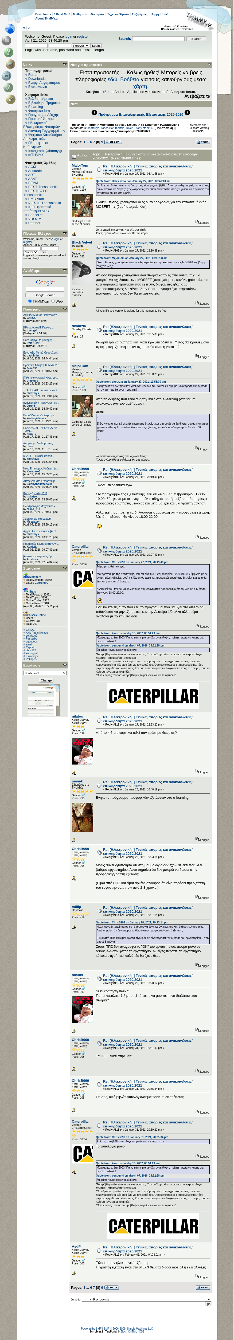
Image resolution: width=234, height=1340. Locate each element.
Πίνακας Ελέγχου (37, 234)
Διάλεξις (32, 368)
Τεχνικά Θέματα (118, 14)
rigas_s (31, 433)
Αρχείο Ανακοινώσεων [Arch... (41, 531)
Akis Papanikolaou (37, 632)
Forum (33, 75)
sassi (29, 644)
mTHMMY (36, 155)
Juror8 (31, 405)
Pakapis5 (31, 659)
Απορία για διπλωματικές (38, 443)
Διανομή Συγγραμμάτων (46, 131)
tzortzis (119, 128)
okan (30, 446)
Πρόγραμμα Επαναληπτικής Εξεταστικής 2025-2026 (141, 114)
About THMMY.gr (47, 18)
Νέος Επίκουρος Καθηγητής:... (41, 468)
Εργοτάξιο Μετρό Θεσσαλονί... (41, 352)
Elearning (35, 107)
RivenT (130, 128)
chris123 (31, 650)
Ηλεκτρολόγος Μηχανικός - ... (40, 506)
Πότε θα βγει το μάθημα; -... (39, 340)
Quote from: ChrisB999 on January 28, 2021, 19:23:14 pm (132, 922)
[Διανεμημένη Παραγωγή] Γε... (41, 402)
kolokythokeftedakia (39, 484)
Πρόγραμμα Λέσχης (43, 115)
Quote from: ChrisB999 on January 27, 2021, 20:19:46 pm (132, 562)
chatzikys (33, 393)
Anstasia (32, 559)
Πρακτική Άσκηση (41, 119)
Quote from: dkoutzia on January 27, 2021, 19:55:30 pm (131, 381)
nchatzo (32, 496)
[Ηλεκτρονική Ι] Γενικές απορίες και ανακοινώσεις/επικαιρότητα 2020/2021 (123, 129)
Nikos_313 (33, 509)
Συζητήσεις (139, 14)
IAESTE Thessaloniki (44, 203)
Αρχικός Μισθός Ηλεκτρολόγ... (41, 315)
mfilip (76, 907)
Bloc (123, 1331)
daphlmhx (33, 355)
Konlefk (32, 546)
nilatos (77, 716)
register (83, 36)
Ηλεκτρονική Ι (169, 124)
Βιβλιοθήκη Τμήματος (44, 103)
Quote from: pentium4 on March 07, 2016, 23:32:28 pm (130, 645)
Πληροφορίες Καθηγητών (36, 145)
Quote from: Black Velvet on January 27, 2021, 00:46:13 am (133, 181)
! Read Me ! (62, 14)
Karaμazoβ (33, 471)
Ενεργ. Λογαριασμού (44, 83)
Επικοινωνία (37, 87)
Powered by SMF (91, 1328)
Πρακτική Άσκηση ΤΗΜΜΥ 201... (42, 365)
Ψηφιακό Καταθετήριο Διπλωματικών (42, 137)
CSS (142, 1331)
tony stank (143, 128)
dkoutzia (79, 326)
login (68, 36)
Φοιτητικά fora (39, 111)
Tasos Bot (107, 128)
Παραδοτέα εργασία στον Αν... (41, 543)
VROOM (34, 219)
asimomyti (32, 656)
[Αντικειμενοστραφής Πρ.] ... (39, 556)
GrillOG (31, 317)
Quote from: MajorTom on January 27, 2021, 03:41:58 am (131, 258)
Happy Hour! (159, 14)
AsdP (76, 1246)
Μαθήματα (80, 14)
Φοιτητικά (97, 14)
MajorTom (80, 165)
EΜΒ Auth (36, 199)
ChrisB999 (80, 469)
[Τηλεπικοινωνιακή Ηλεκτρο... (40, 377)
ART (31, 175)
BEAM (33, 183)
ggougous (32, 641)
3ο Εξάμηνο (149, 124)
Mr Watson (33, 521)
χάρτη (140, 86)
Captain (30, 647)
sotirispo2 (31, 635)
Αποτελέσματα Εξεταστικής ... (40, 481)
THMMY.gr (77, 124)
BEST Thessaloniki (42, 187)
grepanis (32, 380)
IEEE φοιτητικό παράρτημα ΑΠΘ (37, 209)
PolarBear (33, 343)
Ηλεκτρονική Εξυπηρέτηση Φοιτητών (41, 125)
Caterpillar (80, 546)
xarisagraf (32, 653)
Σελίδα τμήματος (41, 99)
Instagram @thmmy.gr (45, 151)
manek (77, 781)
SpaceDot (36, 215)
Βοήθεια (129, 79)
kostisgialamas (36, 418)
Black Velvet (82, 242)
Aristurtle (35, 171)
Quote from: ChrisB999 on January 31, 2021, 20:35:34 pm (132, 1137)
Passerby (31, 638)
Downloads (43, 14)
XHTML (132, 1331)
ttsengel (32, 330)
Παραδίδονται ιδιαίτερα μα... (39, 415)
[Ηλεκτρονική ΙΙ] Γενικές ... (38, 327)
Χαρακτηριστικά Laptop (37, 518)
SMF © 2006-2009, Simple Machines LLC (128, 1328)
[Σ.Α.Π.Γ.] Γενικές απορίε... (38, 455)
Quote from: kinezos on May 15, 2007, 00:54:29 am (127, 633)
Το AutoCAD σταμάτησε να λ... (41, 390)
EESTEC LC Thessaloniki (35, 193)
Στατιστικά (31, 568)
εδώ (112, 79)
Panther (34, 223)
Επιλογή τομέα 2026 (35, 493)
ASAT (32, 179)
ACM (32, 167)
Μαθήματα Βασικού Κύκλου (119, 124)
